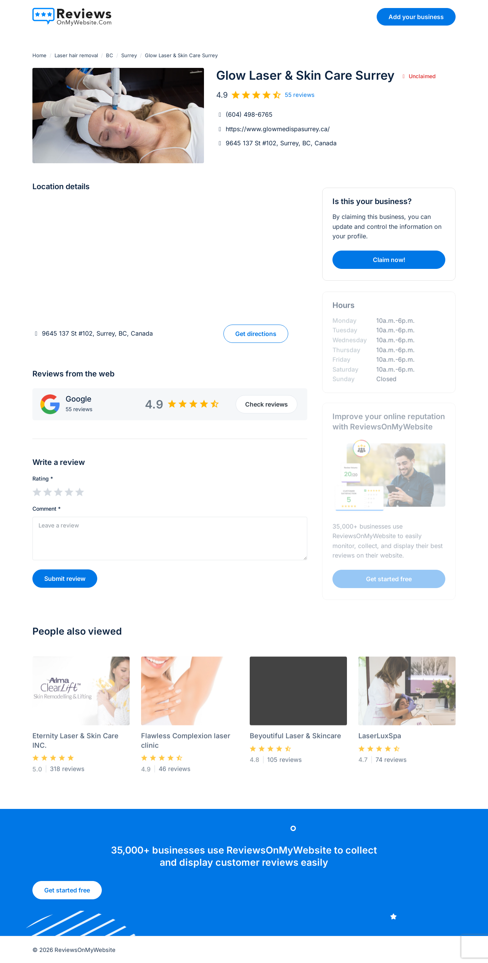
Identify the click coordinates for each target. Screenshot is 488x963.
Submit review (64, 578)
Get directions (255, 334)
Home (39, 55)
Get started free (67, 893)
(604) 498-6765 (249, 114)
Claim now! (389, 260)
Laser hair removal (76, 55)
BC (109, 55)
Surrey (129, 55)
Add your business (416, 17)
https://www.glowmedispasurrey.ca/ (278, 129)
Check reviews (266, 404)
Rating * (42, 478)
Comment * (46, 508)
